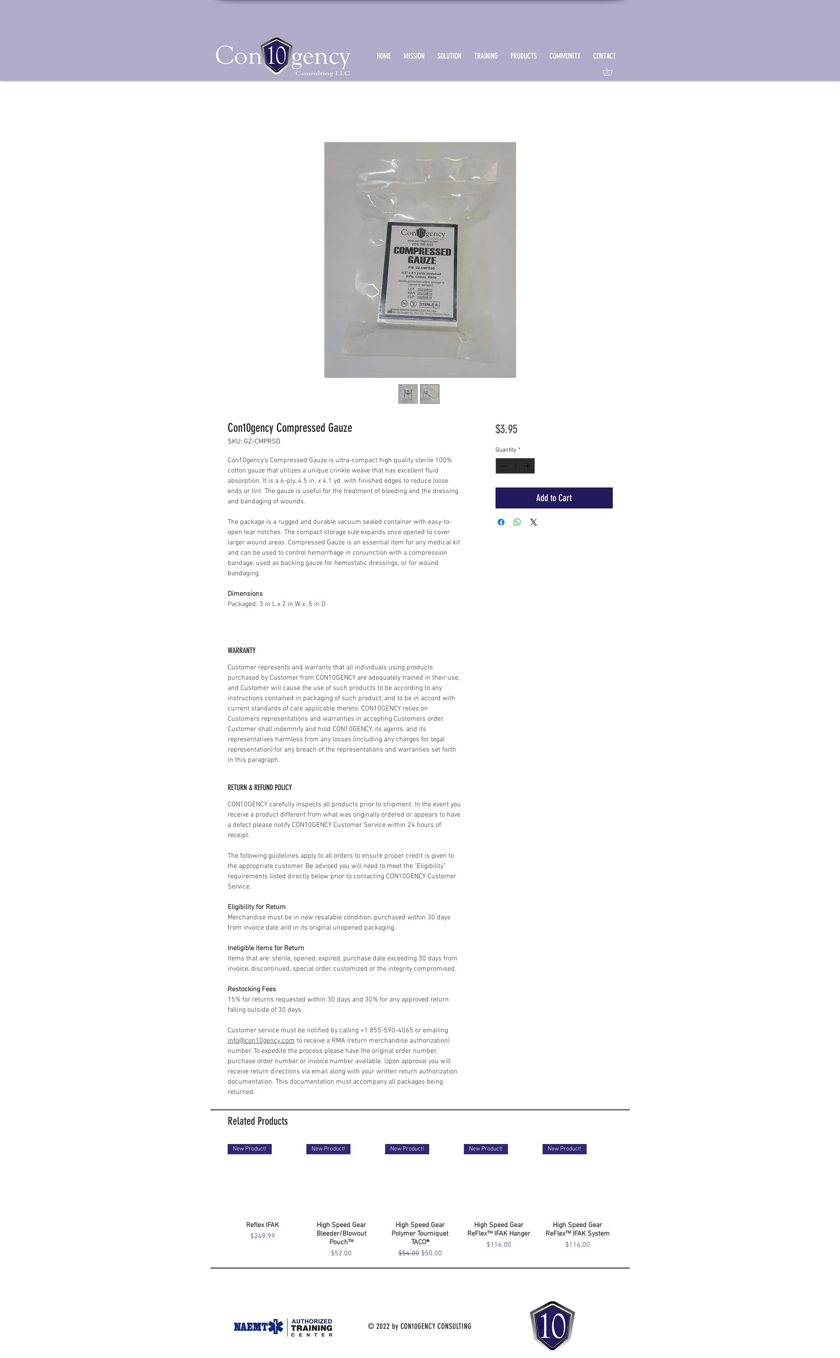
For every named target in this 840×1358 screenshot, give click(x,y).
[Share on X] (533, 522)
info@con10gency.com (261, 1041)
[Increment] (528, 465)
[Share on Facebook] (501, 522)
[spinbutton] (515, 465)
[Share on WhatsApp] (517, 522)
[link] (611, 71)
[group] (420, 1201)
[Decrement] (502, 465)
